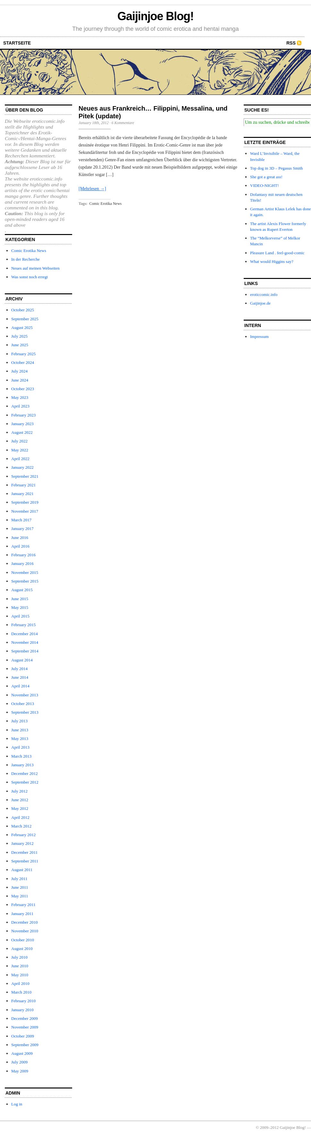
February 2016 (23, 554)
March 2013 (21, 756)
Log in (16, 1104)
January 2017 (22, 528)
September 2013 (24, 712)
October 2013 (22, 703)
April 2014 (20, 686)
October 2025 (22, 309)
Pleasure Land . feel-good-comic (277, 252)
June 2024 (19, 380)
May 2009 (19, 1071)
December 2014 (24, 633)
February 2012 (23, 834)
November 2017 (24, 511)
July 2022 (19, 441)
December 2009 (24, 1018)
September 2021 (24, 476)
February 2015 (23, 624)
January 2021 (22, 493)
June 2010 (19, 965)
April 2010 (20, 983)
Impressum (259, 336)
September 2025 (24, 318)
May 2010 (19, 974)
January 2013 (22, 764)
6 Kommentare (123, 123)
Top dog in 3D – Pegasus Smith (276, 168)
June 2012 (19, 799)
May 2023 (19, 397)
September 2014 (24, 651)
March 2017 (21, 519)
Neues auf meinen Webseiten (35, 268)
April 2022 (20, 458)
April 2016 (20, 546)
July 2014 (19, 668)
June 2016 (19, 537)
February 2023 (23, 415)
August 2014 (22, 660)
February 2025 (23, 353)
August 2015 (22, 589)
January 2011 (22, 913)
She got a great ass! (266, 176)
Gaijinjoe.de (260, 303)
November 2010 (24, 930)
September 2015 (24, 581)
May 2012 (19, 808)
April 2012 (20, 817)
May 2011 (19, 896)
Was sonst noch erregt (29, 276)
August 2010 (22, 948)
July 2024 (19, 371)
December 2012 (24, 773)
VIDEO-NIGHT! (264, 185)
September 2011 (24, 861)
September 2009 (24, 1044)
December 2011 (24, 852)
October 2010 (22, 939)
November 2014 (24, 642)
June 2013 (19, 729)
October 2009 (22, 1036)
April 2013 (20, 747)
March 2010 (21, 992)
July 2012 (19, 791)
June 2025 (19, 344)
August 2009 (22, 1053)
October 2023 (22, 388)
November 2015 (24, 572)
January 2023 (22, 423)
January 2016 (22, 563)
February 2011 (23, 904)
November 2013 (24, 695)
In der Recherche (25, 259)
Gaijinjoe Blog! (155, 16)
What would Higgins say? (271, 261)
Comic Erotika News (28, 250)
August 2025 (22, 327)
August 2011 (21, 869)
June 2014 (19, 677)
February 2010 (23, 1000)
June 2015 (19, 598)
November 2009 (24, 1027)
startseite (17, 43)
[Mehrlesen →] (92, 188)
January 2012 (22, 843)
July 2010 (19, 957)
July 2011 (19, 878)
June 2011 (19, 887)
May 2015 (19, 607)
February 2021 (23, 485)
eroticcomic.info (264, 294)
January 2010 (22, 1009)
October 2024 (22, 362)
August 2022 (22, 432)
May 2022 (19, 450)
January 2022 (22, 467)
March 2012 (21, 826)
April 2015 (20, 616)
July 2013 (19, 720)
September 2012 (24, 782)
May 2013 (19, 738)
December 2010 (24, 922)
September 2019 (24, 502)
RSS (291, 43)
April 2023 (20, 406)
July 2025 (19, 336)
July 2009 (19, 1062)
